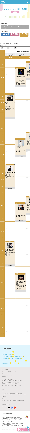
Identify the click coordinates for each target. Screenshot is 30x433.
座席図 (25, 394)
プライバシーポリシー (6, 404)
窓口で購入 (4, 394)
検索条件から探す (18, 356)
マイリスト (11, 27)
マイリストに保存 (10, 117)
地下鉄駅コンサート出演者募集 (18, 400)
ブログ (15, 402)
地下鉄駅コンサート (6, 363)
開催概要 (9, 371)
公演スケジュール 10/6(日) (7, 356)
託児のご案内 (4, 376)
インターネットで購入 (18, 394)
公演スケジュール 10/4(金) (7, 352)
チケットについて (5, 393)
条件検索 (4, 27)
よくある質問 (4, 396)
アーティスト (25, 27)
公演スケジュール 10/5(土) (7, 354)
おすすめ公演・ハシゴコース (15, 375)
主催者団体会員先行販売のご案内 (16, 393)
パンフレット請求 (5, 402)
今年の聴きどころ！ (5, 375)
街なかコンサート (21, 361)
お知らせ (11, 402)
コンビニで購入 (10, 394)
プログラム (18, 27)
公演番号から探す (5, 358)
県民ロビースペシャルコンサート (8, 361)
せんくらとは (4, 371)
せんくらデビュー (16, 371)
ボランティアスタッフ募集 (6, 400)
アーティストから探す (16, 358)
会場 (3, 389)
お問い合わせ (20, 402)
